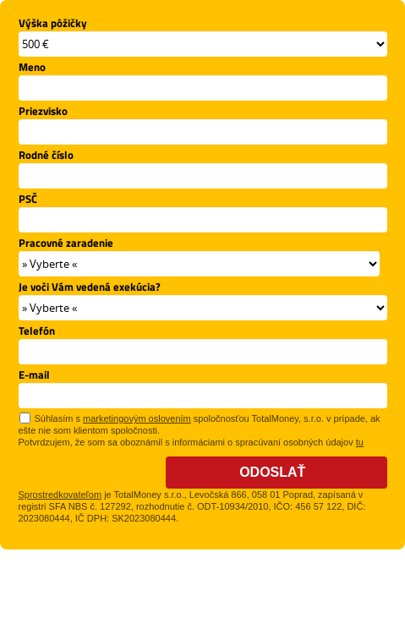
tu (360, 442)
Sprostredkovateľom (60, 494)
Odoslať (276, 472)
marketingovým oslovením (137, 418)
